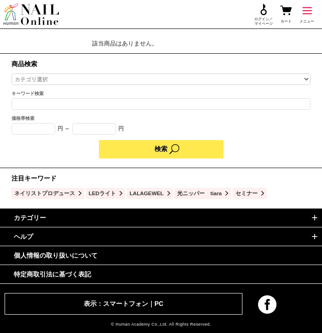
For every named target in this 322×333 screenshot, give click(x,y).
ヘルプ (23, 236)
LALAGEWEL (147, 193)
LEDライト (102, 193)
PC (159, 303)
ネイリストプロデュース (44, 193)
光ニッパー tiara (199, 193)
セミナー (247, 193)
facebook (267, 304)
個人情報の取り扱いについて (56, 255)
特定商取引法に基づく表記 (52, 274)
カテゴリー (30, 217)
